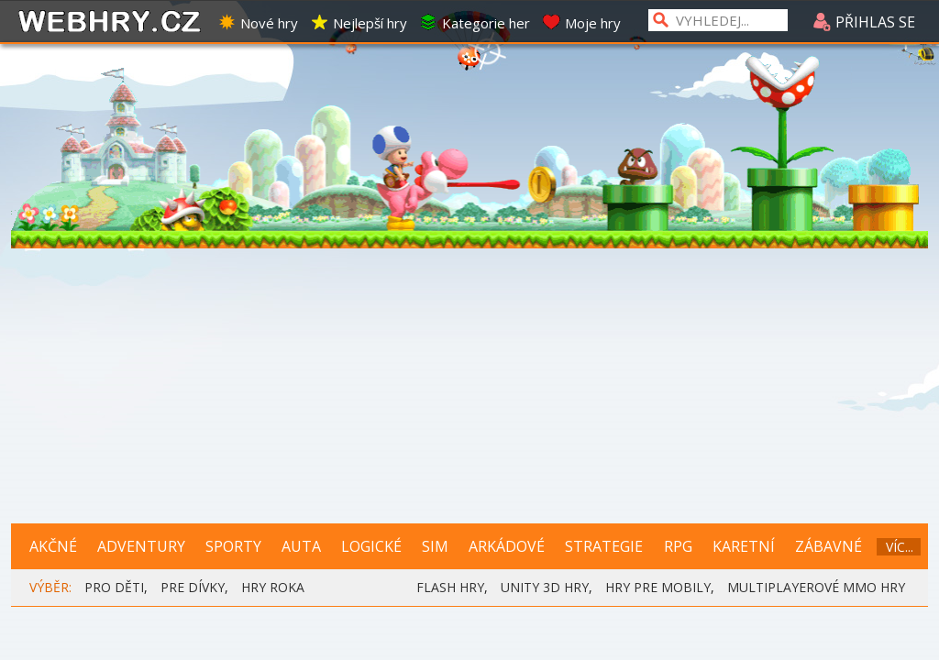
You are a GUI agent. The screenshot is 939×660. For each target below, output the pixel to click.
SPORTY (233, 546)
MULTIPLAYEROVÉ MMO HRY (816, 587)
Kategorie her (474, 23)
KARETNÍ (744, 546)
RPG (678, 546)
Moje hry (581, 23)
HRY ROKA (272, 587)
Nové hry (257, 23)
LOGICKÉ (371, 546)
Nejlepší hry (358, 23)
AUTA (301, 546)
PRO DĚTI (114, 587)
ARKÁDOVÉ (507, 546)
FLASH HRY (450, 587)
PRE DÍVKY (192, 587)
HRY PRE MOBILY (658, 587)
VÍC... (899, 547)
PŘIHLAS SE (863, 22)
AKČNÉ (53, 546)
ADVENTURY (141, 546)
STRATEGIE (604, 546)
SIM (435, 546)
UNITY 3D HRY (545, 587)
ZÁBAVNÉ (828, 546)
